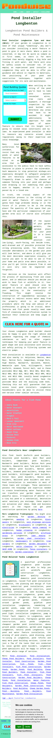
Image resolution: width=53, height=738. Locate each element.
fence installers (38, 549)
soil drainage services (39, 522)
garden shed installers (31, 538)
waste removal (40, 528)
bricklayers (25, 525)
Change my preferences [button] (24, 731)
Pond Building (35, 670)
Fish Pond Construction (28, 667)
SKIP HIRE (7, 549)
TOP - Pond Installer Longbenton (19, 698)
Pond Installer (18, 656)
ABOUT (28, 12)
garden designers (38, 544)
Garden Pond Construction (29, 686)
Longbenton (45, 355)
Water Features (42, 680)
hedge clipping (24, 530)
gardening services (12, 533)
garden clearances (24, 552)
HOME (15, 12)
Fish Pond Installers (29, 675)
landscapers (22, 541)
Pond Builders (32, 691)
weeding (20, 519)
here (40, 510)
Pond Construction (25, 661)
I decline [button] (27, 727)
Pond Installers (35, 659)
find (11, 455)
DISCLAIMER (45, 12)
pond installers (27, 387)
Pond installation (11, 482)
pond (48, 232)
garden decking (36, 517)
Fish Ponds (27, 664)
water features (37, 491)
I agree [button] (19, 727)
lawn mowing (38, 536)
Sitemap (3, 721)
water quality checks (35, 576)
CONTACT (36, 12)
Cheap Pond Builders (13, 659)
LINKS (21, 12)
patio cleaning (24, 547)
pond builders (9, 379)
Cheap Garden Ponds (40, 688)
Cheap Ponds (37, 683)
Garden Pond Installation (29, 694)
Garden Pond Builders (30, 678)
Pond (4, 355)
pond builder (43, 565)
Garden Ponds (17, 670)
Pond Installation (40, 656)
